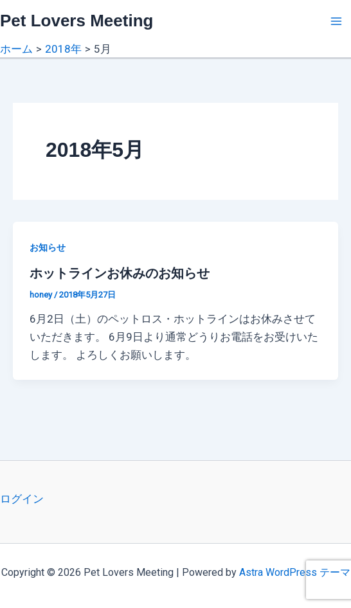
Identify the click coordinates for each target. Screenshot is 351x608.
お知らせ (48, 247)
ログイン (22, 498)
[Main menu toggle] (337, 21)
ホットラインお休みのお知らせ (120, 273)
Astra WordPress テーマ (294, 572)
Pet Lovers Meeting (76, 20)
